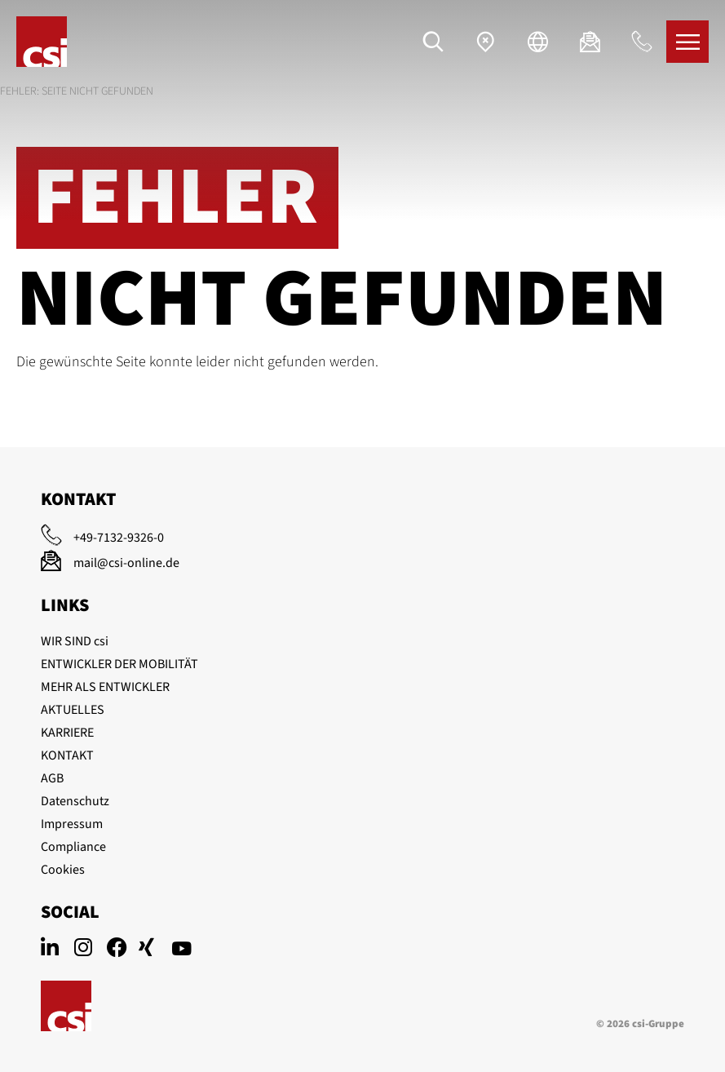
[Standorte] (485, 41)
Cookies (63, 870)
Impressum (72, 824)
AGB (52, 778)
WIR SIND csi (74, 641)
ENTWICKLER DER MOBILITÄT (119, 664)
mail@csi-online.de (126, 563)
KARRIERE (67, 733)
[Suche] (433, 41)
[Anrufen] (641, 41)
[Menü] (687, 41)
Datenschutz (75, 801)
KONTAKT (67, 755)
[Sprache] (537, 41)
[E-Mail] (589, 41)
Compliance (73, 847)
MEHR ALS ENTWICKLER (105, 687)
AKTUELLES (72, 710)
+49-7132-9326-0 (118, 538)
